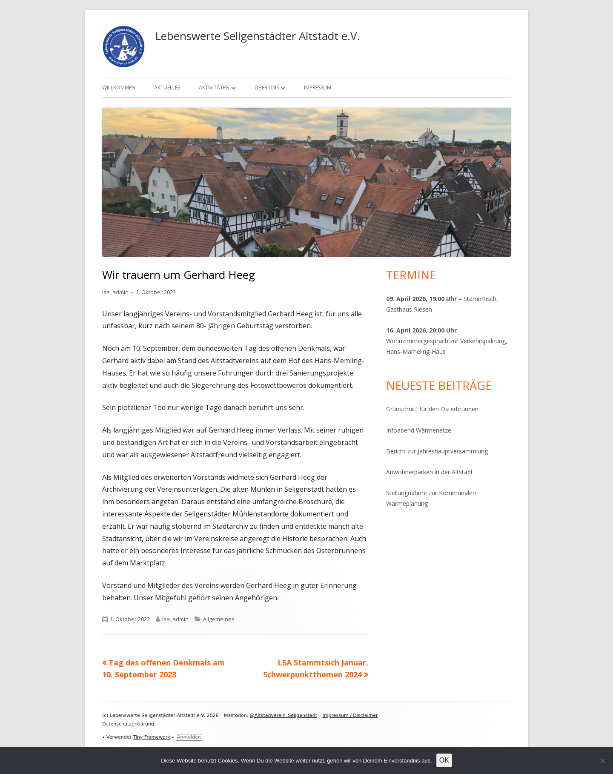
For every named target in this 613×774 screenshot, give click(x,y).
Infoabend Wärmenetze (418, 430)
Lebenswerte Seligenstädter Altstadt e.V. (257, 35)
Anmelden (189, 737)
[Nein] (602, 761)
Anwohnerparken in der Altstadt (429, 472)
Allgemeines (219, 619)
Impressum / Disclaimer (350, 715)
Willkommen (118, 87)
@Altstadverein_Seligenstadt (283, 715)
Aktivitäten (214, 87)
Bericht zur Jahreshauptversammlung (437, 451)
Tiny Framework (151, 737)
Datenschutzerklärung (128, 724)
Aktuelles (167, 87)
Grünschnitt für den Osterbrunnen (432, 409)
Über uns (267, 87)
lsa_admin (115, 292)
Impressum (317, 87)
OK (444, 760)
